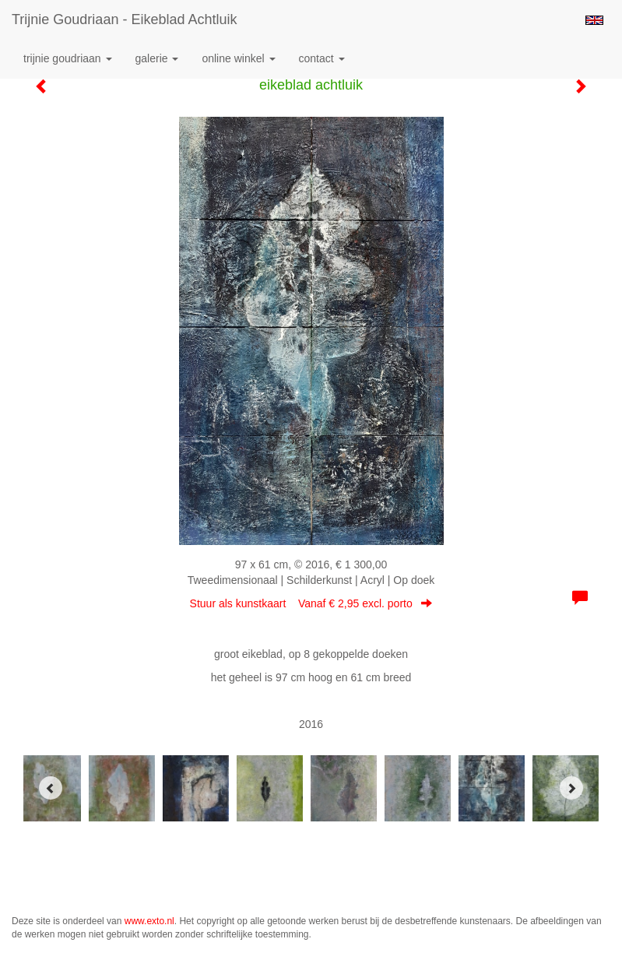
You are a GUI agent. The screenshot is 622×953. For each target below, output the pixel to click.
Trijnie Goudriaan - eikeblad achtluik (124, 19)
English (594, 20)
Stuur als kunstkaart (311, 603)
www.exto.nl (149, 921)
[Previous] (50, 788)
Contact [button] (322, 58)
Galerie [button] (157, 58)
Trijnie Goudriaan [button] (67, 58)
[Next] (571, 788)
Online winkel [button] (238, 58)
